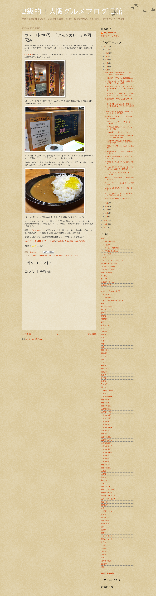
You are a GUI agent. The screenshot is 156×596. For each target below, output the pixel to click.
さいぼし (104, 276)
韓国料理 (104, 331)
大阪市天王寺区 (106, 440)
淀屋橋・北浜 (106, 561)
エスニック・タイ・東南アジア (112, 260)
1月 (106, 216)
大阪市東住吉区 (106, 446)
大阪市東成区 (106, 449)
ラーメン (104, 304)
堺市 (102, 344)
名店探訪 (104, 548)
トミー (103, 288)
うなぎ (103, 257)
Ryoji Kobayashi (110, 33)
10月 (107, 56)
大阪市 (61, 255)
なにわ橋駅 (69, 241)
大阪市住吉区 (106, 409)
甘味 (102, 328)
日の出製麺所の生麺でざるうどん (117, 132)
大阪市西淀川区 (106, 428)
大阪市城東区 (106, 415)
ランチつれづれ (106, 307)
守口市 (103, 356)
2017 (105, 47)
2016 (105, 221)
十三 (102, 362)
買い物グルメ (106, 517)
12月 (107, 49)
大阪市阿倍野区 (106, 396)
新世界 (103, 375)
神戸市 (103, 378)
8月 (106, 63)
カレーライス (50, 241)
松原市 (103, 366)
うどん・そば (106, 254)
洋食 (102, 558)
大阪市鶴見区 (106, 437)
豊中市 (103, 533)
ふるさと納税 (106, 297)
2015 (105, 224)
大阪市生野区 (106, 418)
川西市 (103, 387)
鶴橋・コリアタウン (108, 489)
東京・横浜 (105, 502)
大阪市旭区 (105, 400)
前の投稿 (92, 334)
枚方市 (103, 542)
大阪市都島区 (106, 443)
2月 (106, 213)
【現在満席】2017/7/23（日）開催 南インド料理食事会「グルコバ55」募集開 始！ (119, 106)
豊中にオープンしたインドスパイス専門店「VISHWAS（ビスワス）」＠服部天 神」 (119, 88)
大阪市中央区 (106, 434)
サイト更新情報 (106, 273)
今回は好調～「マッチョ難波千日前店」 (119, 78)
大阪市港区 (105, 403)
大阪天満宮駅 (80, 241)
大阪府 (75, 255)
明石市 (103, 551)
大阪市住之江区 (106, 412)
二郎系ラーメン (106, 511)
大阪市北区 (68, 255)
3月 (106, 209)
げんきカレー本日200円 (33, 241)
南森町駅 (59, 241)
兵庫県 (103, 530)
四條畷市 (104, 353)
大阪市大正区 (106, 431)
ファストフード (106, 294)
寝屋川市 (104, 372)
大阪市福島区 (106, 455)
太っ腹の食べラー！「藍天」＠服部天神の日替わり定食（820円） (119, 82)
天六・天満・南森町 (108, 499)
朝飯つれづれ (106, 486)
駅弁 (102, 322)
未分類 (103, 545)
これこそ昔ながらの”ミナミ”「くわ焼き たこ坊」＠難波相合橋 (119, 136)
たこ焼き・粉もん (107, 282)
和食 (102, 567)
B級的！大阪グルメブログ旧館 (72, 11)
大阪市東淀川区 (106, 452)
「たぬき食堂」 (37, 230)
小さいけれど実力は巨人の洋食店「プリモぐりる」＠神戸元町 (119, 112)
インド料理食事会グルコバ (110, 251)
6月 (106, 70)
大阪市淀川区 (106, 465)
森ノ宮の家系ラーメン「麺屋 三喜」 (118, 199)
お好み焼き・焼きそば (109, 263)
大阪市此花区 (106, 406)
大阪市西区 (105, 421)
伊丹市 (103, 313)
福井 (102, 527)
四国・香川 (105, 350)
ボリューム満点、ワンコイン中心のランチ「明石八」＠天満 (119, 194)
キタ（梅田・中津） (108, 269)
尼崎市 (103, 514)
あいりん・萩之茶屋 (108, 242)
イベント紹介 (106, 245)
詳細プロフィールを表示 (110, 36)
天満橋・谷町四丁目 (108, 496)
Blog (102, 238)
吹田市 (103, 381)
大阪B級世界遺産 (107, 390)
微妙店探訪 (105, 520)
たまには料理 (106, 285)
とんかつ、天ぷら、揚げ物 (110, 291)
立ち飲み (104, 564)
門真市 (103, 554)
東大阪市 (104, 505)
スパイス (104, 279)
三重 (102, 347)
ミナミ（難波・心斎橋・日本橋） (113, 300)
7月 (106, 66)
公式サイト (28, 54)
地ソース (104, 480)
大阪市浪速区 (106, 468)
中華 (102, 483)
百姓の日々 (105, 523)
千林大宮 (104, 384)
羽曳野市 (104, 319)
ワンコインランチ (51, 255)
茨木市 (103, 316)
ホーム (59, 334)
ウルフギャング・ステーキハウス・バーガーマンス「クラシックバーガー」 (119, 94)
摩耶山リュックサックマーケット (113, 539)
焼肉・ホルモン (106, 369)
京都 (102, 341)
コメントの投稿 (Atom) (34, 339)
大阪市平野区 (106, 458)
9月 (106, 60)
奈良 (102, 508)
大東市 (103, 474)
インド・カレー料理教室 (110, 248)
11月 (107, 53)
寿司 (102, 359)
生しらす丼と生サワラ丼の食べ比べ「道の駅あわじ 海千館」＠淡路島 (119, 168)
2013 (105, 227)
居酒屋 (103, 334)
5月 (106, 203)
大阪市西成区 (106, 424)
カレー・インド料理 (37, 255)
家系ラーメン (106, 325)
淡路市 (103, 477)
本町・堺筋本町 (106, 536)
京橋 (102, 338)
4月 (106, 206)
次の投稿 (26, 334)
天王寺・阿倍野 (106, 493)
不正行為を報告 (107, 573)
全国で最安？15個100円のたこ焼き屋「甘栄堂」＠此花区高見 (118, 73)
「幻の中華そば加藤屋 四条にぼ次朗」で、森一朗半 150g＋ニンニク (118, 142)
